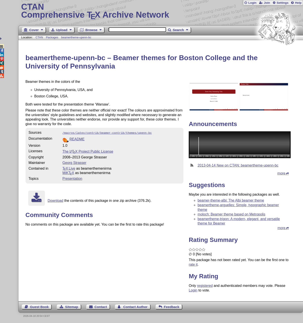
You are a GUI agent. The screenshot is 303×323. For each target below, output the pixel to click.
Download (55, 200)
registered (205, 286)
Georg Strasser (74, 162)
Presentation (72, 178)
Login (252, 2)
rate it (193, 264)
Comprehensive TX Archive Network (160, 11)
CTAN (39, 37)
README (77, 139)
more (281, 173)
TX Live (69, 168)
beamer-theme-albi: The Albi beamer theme (231, 200)
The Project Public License (88, 151)
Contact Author (135, 307)
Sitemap (71, 307)
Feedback (171, 307)
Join (267, 2)
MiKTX (68, 172)
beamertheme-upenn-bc (76, 37)
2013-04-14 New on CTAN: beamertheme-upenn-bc (238, 165)
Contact (100, 307)
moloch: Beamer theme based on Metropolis (231, 214)
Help (298, 2)
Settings (282, 2)
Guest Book (39, 307)
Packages (52, 37)
